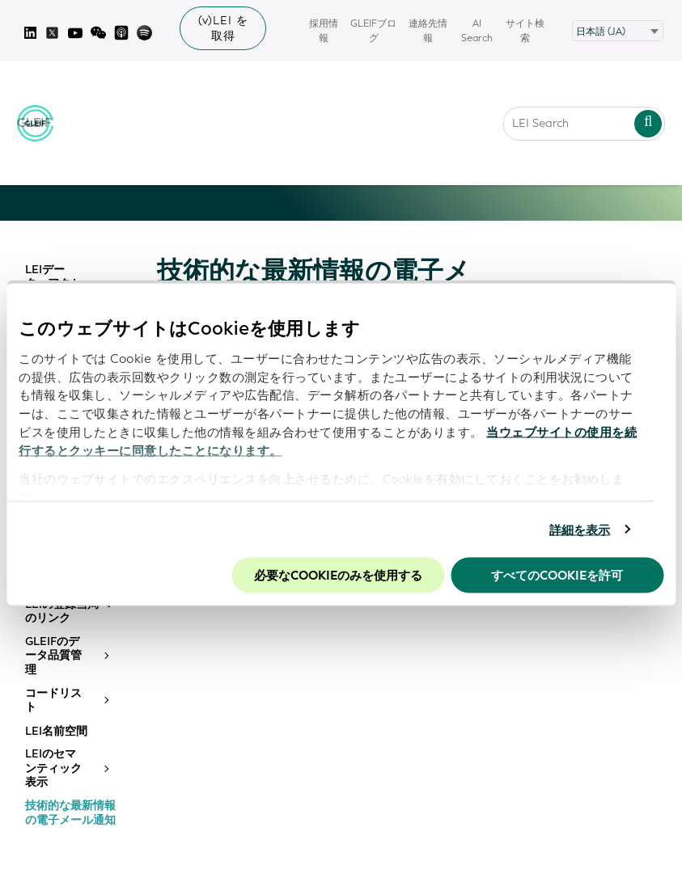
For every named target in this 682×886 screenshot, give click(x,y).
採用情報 (323, 30)
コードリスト (53, 700)
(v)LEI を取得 (223, 28)
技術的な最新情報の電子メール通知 (70, 813)
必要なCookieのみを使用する (338, 575)
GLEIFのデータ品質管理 (53, 656)
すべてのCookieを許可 (557, 575)
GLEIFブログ (373, 30)
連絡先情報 (428, 30)
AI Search (477, 30)
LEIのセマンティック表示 (53, 768)
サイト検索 (525, 30)
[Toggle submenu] (105, 655)
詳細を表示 (580, 529)
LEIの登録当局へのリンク (67, 611)
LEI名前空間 (56, 731)
